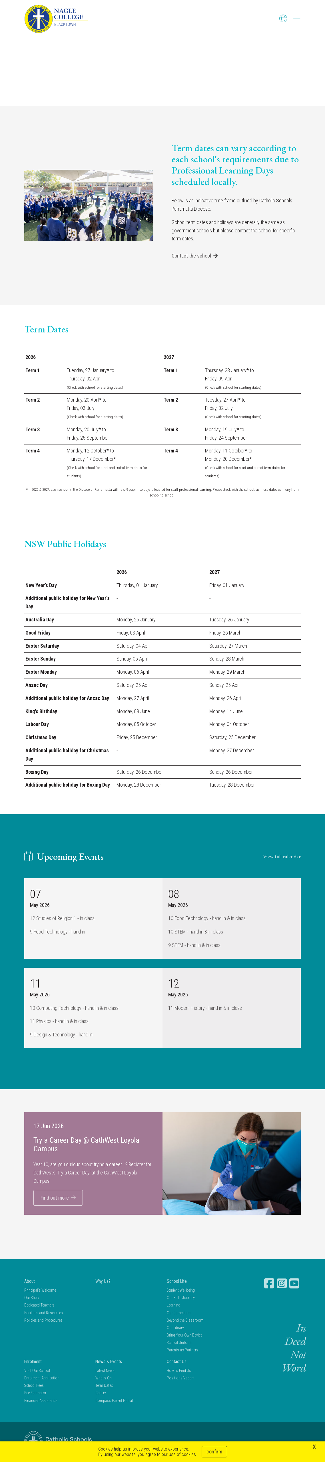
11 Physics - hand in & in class (59, 1022)
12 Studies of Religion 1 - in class (62, 919)
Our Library (175, 1328)
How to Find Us (179, 1371)
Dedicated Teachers (39, 1306)
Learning (173, 1306)
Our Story (31, 1298)
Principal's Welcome (40, 1291)
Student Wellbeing (181, 1291)
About (29, 1282)
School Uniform (179, 1343)
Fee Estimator (35, 1393)
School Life (177, 1282)
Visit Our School (37, 1371)
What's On (103, 1378)
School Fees (34, 1386)
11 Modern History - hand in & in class (205, 1009)
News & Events (108, 1362)
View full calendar (282, 857)
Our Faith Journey (181, 1298)
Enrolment (33, 1362)
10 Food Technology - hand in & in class (207, 919)
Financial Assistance (40, 1401)
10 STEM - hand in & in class (195, 933)
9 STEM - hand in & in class (194, 946)
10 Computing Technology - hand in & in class (74, 1009)
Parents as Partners (182, 1351)
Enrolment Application (41, 1378)
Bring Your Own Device (184, 1335)
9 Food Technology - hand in (57, 933)
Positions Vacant (180, 1378)
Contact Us (176, 1362)
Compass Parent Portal (114, 1401)
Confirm (214, 1452)
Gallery (100, 1393)
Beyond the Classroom (185, 1321)
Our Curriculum (178, 1313)
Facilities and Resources (43, 1313)
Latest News (105, 1371)
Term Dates (104, 1386)
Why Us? (103, 1282)
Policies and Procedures (43, 1321)
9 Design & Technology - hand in (61, 1035)
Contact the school (191, 257)
